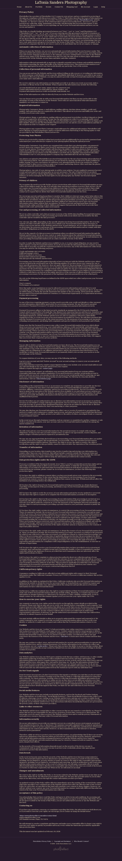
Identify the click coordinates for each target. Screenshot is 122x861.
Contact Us (59, 7)
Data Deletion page (43, 379)
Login (96, 7)
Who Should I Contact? (81, 841)
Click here (65, 636)
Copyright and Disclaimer (62, 841)
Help (103, 7)
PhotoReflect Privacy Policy (42, 841)
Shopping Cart (72, 7)
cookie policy (42, 646)
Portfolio (39, 7)
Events (48, 7)
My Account (85, 7)
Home (19, 7)
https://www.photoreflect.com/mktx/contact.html (38, 816)
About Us (28, 7)
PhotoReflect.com (86, 20)
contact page (47, 368)
